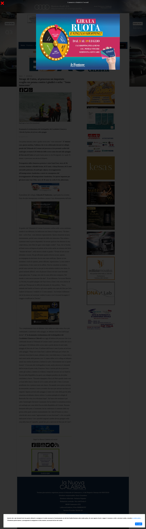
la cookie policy (136, 518)
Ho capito (138, 524)
